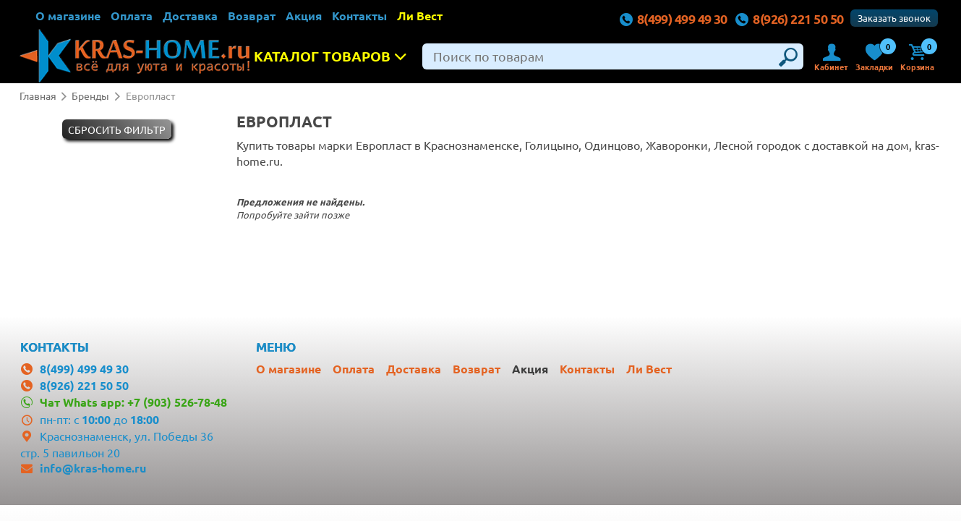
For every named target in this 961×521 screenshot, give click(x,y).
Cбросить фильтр (117, 129)
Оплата (132, 15)
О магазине (68, 15)
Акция (304, 15)
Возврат (252, 15)
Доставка (190, 15)
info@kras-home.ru (93, 467)
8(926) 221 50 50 (789, 18)
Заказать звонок (894, 18)
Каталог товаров (335, 56)
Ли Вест (420, 15)
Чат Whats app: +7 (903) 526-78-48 (133, 402)
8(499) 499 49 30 (672, 18)
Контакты (359, 15)
